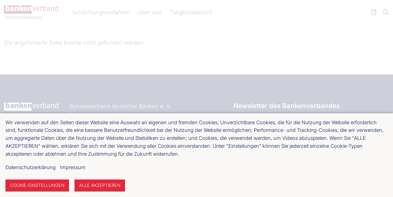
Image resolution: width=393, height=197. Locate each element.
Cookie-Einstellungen (37, 185)
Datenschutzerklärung (30, 167)
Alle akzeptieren (99, 185)
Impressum (72, 167)
